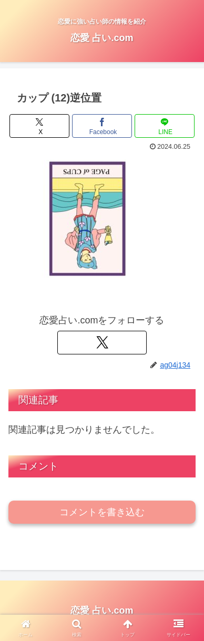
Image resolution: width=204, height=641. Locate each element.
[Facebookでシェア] (102, 126)
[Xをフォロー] (102, 342)
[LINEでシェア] (165, 126)
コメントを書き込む (102, 512)
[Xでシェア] (39, 126)
